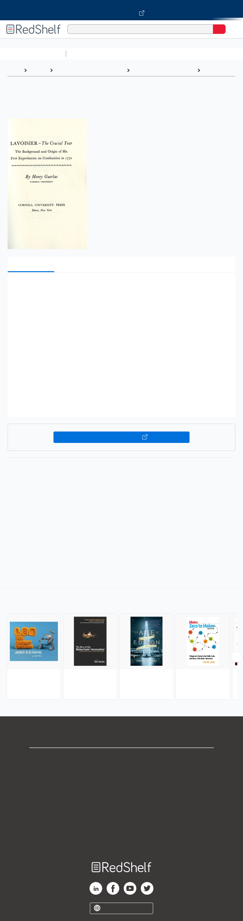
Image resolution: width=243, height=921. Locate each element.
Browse (38, 70)
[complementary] (121, 644)
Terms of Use (121, 800)
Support (121, 772)
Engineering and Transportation (90, 70)
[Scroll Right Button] (236, 656)
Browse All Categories (33, 54)
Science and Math (124, 54)
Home (14, 70)
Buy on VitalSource (121, 437)
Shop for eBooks (121, 758)
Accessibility (121, 828)
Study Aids (85, 54)
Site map (121, 842)
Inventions (215, 70)
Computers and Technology (181, 54)
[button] (121, 287)
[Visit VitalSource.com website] (121, 10)
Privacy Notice (121, 786)
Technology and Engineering (163, 70)
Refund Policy (121, 814)
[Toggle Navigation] (232, 29)
